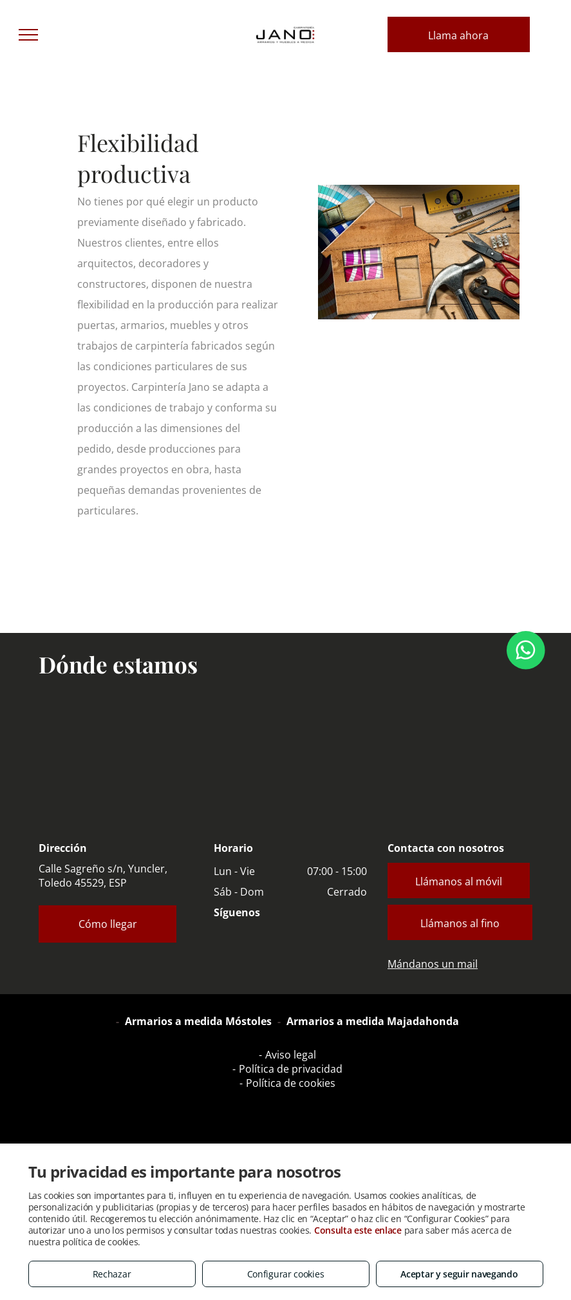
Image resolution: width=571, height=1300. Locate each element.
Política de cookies (290, 1083)
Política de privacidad (290, 1069)
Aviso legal (290, 1055)
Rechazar (112, 1274)
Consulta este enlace (358, 1230)
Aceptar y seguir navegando (459, 1274)
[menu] (28, 35)
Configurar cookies (285, 1274)
